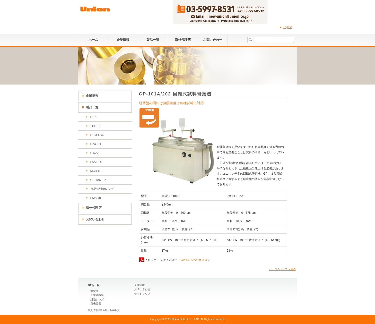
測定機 (94, 291)
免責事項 (114, 310)
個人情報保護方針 (97, 310)
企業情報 (123, 40)
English (287, 27)
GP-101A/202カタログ (195, 260)
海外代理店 (183, 40)
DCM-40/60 (97, 135)
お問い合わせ (212, 40)
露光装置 (95, 303)
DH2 (93, 117)
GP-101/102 (98, 180)
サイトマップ (142, 293)
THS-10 (95, 126)
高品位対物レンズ (102, 189)
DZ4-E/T (95, 144)
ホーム (93, 40)
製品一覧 (153, 40)
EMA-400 (96, 198)
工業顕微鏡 (97, 295)
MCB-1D (96, 171)
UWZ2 (94, 153)
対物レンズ (97, 299)
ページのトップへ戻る (282, 269)
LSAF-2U (96, 162)
